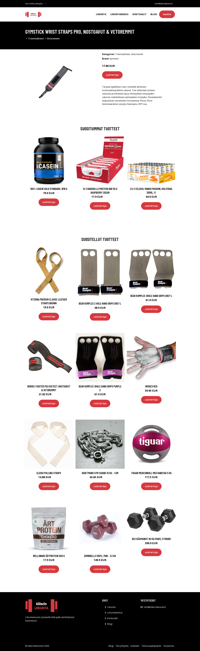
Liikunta (101, 14)
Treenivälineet (36, 38)
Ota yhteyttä (122, 645)
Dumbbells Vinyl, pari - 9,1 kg (100, 555)
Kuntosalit (139, 14)
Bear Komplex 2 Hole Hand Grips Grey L (100, 303)
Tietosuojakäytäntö (151, 645)
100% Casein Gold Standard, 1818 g (48, 188)
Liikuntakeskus (119, 14)
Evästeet (135, 645)
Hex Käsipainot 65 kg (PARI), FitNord (151, 539)
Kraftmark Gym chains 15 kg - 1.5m (100, 473)
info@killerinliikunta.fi (164, 3)
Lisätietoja (112, 75)
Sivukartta (168, 645)
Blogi (154, 14)
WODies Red (151, 386)
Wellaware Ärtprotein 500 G (49, 555)
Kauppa (167, 14)
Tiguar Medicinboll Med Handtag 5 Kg (151, 473)
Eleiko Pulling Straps (49, 473)
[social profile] (45, 3)
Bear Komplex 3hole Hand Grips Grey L (151, 295)
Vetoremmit (53, 38)
